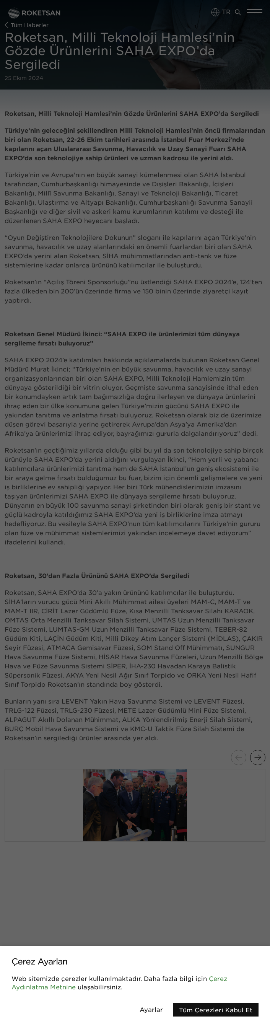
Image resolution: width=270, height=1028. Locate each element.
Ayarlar (151, 1009)
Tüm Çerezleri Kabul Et (215, 1009)
